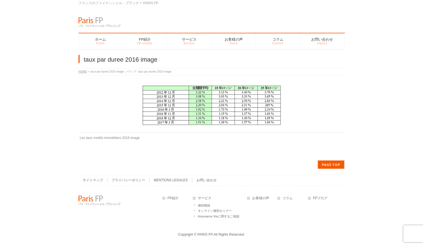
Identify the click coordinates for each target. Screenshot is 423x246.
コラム (288, 198)
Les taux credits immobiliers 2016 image (110, 138)
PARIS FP (205, 234)
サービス (204, 198)
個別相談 (204, 205)
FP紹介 (173, 198)
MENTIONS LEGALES (171, 180)
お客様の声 (260, 198)
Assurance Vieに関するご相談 (218, 216)
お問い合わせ (207, 180)
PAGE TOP (331, 164)
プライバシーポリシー (128, 180)
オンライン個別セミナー (215, 210)
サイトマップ (93, 180)
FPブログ (320, 198)
